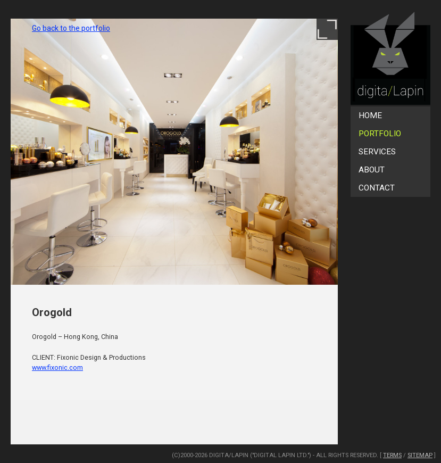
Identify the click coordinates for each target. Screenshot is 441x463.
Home (370, 115)
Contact (377, 188)
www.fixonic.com (57, 367)
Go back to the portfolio (71, 28)
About (372, 170)
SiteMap (419, 455)
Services (377, 151)
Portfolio (380, 133)
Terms (392, 455)
